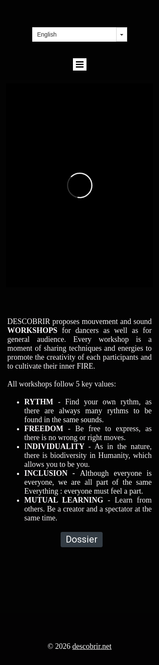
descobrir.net (92, 646)
